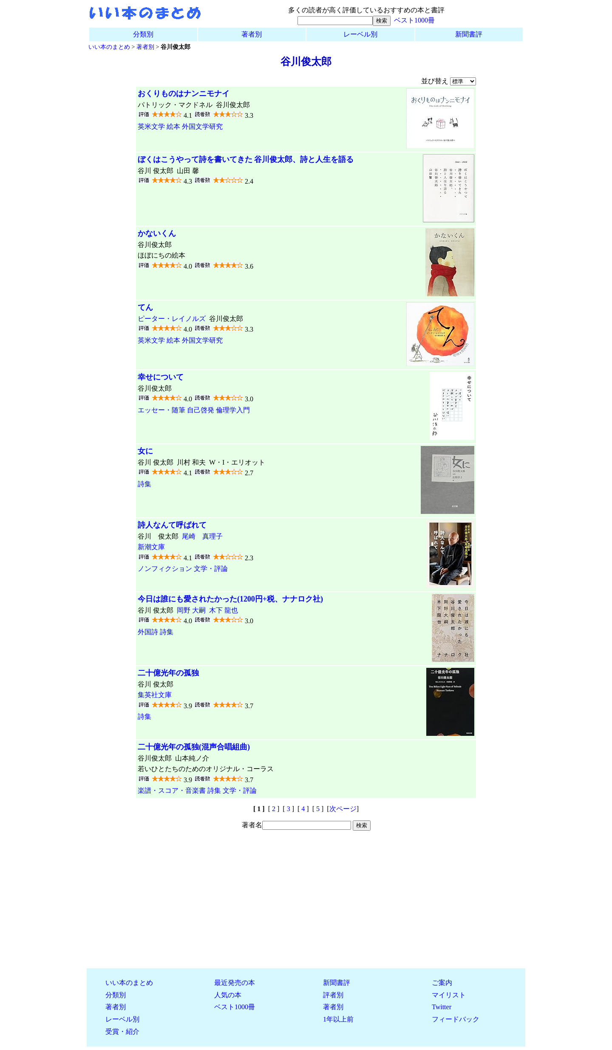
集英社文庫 (155, 694)
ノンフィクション (165, 568)
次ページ (343, 808)
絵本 (173, 126)
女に (145, 451)
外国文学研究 (202, 126)
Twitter (441, 1006)
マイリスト (449, 995)
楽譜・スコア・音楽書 (172, 790)
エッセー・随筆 (161, 410)
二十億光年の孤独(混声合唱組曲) (194, 747)
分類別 (143, 34)
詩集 (144, 484)
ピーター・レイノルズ (172, 318)
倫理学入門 (233, 410)
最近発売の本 (234, 982)
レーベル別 (360, 34)
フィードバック (455, 1019)
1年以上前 (338, 1019)
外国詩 (148, 632)
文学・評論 (211, 568)
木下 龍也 (223, 610)
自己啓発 (200, 410)
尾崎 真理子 (202, 536)
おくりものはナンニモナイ (184, 93)
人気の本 (227, 995)
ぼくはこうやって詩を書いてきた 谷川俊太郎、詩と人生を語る (246, 159)
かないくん (157, 233)
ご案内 (442, 982)
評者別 (333, 995)
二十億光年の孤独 (168, 673)
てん (145, 307)
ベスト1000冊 (414, 20)
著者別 (251, 34)
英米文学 (151, 126)
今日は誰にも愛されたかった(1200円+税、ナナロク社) (230, 599)
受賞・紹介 (122, 1031)
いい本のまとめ (109, 46)
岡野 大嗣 (191, 610)
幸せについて (161, 377)
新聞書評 (468, 34)
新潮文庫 (151, 547)
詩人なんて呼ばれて (172, 525)
